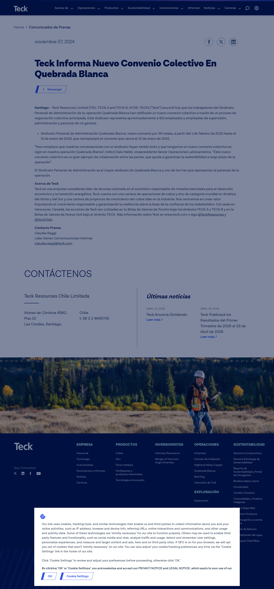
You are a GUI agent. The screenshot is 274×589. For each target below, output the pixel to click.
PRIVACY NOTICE (150, 568)
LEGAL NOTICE (179, 568)
